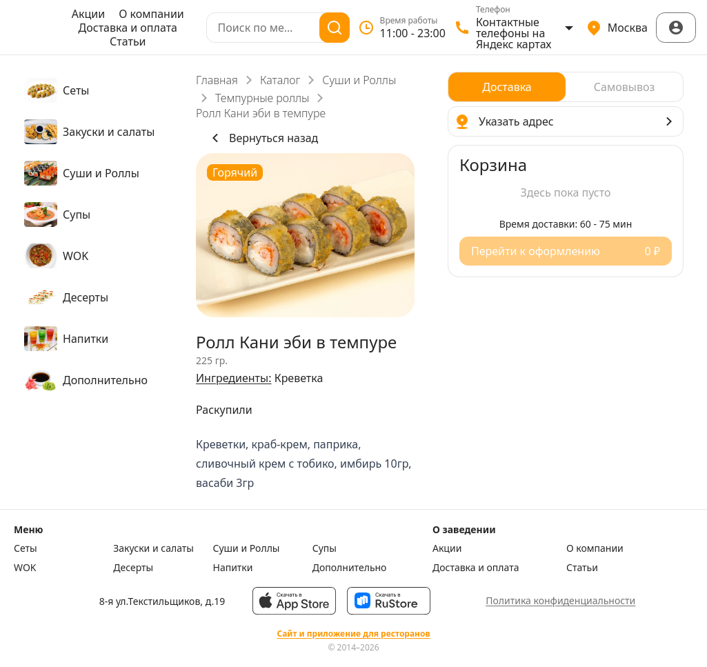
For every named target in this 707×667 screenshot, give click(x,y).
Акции (88, 13)
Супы (324, 548)
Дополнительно (349, 567)
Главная (217, 80)
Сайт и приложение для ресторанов (353, 633)
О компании (151, 13)
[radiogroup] (566, 87)
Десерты (133, 567)
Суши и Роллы (359, 80)
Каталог (280, 80)
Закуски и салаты (153, 548)
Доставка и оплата (128, 27)
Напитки (233, 567)
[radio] (507, 86)
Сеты (25, 548)
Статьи (128, 41)
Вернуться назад (262, 138)
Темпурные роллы (262, 97)
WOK (25, 567)
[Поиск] (334, 27)
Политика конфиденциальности (560, 600)
